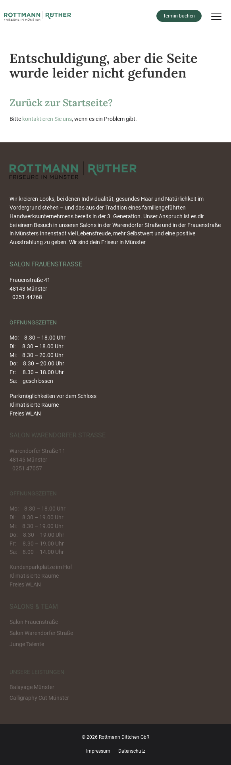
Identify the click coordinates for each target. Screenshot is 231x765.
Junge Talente (27, 644)
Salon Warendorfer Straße (41, 633)
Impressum (98, 751)
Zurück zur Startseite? (61, 102)
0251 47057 (27, 468)
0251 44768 (27, 297)
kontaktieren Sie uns (47, 119)
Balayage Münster (32, 687)
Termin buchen (179, 16)
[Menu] (216, 16)
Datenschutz (131, 751)
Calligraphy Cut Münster (39, 698)
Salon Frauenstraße (34, 622)
